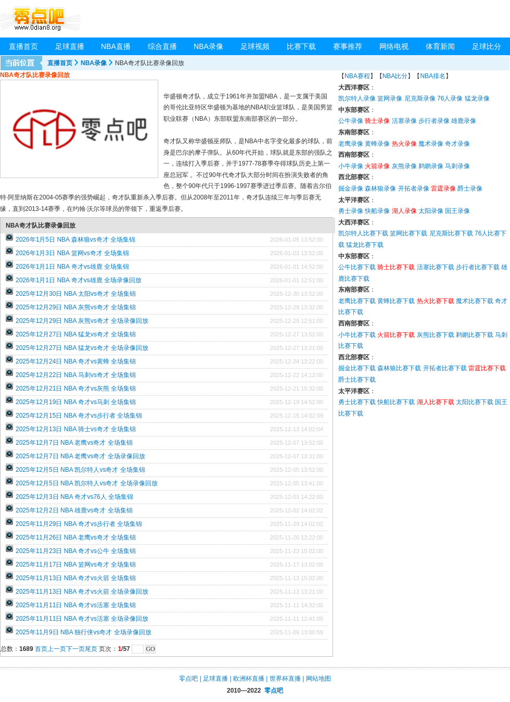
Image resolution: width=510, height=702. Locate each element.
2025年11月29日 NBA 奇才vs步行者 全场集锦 (79, 524)
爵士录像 (469, 188)
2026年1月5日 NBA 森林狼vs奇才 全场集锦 (75, 239)
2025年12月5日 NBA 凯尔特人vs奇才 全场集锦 (80, 469)
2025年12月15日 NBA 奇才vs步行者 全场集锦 (79, 415)
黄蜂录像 (377, 143)
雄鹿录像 (463, 120)
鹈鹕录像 (430, 166)
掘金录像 (350, 188)
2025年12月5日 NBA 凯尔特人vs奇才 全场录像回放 (87, 483)
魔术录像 (430, 143)
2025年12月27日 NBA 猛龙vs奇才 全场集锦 (76, 334)
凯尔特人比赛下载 (363, 233)
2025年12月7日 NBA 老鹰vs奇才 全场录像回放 (80, 456)
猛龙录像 (477, 98)
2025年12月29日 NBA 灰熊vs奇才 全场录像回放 (82, 320)
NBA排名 (432, 76)
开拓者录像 (413, 188)
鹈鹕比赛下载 (474, 335)
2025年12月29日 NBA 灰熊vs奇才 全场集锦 (76, 307)
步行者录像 (434, 120)
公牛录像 (350, 120)
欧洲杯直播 (248, 678)
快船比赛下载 (396, 402)
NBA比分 (395, 76)
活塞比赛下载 (435, 267)
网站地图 (318, 678)
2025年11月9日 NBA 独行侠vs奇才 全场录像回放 (83, 632)
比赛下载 (301, 46)
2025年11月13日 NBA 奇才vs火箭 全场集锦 (76, 578)
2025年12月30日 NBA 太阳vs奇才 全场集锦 (76, 293)
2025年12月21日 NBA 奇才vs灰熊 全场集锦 (76, 388)
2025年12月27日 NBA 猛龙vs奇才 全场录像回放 (82, 348)
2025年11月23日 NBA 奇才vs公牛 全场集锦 (76, 551)
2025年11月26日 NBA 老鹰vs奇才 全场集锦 (76, 537)
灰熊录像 (404, 166)
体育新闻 (440, 46)
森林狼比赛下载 (399, 368)
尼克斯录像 (420, 98)
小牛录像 (350, 166)
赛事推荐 (347, 46)
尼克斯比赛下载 (451, 233)
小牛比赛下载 (357, 335)
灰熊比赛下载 (435, 335)
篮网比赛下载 (408, 233)
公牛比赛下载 (357, 267)
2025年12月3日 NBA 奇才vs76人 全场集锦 (74, 496)
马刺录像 (457, 166)
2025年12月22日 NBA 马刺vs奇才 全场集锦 (76, 375)
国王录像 (457, 211)
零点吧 (188, 678)
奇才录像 (457, 143)
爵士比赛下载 (357, 379)
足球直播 (69, 46)
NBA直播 (116, 46)
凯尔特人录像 (357, 98)
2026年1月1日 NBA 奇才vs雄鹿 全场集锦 (72, 266)
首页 (41, 649)
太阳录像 (430, 211)
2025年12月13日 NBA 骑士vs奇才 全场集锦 (76, 429)
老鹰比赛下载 (357, 301)
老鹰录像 (350, 143)
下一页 (75, 649)
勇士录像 (350, 211)
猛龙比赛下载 (365, 244)
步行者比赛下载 (478, 267)
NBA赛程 (357, 76)
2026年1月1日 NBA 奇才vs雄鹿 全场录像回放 (79, 280)
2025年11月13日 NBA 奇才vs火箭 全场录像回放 (82, 591)
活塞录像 (404, 120)
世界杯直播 (285, 678)
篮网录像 (389, 98)
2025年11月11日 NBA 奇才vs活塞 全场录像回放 (82, 618)
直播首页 (23, 46)
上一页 (56, 649)
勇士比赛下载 (357, 402)
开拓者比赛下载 (445, 368)
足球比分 (486, 46)
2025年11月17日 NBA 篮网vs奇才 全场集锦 (76, 564)
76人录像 (450, 98)
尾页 (91, 649)
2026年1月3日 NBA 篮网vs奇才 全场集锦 (72, 253)
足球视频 (255, 46)
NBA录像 (208, 46)
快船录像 (377, 211)
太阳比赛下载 (474, 402)
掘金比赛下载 (357, 368)
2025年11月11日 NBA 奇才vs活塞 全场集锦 (76, 605)
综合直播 (162, 46)
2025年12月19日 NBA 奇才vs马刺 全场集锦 (76, 402)
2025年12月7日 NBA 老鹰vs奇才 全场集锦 (74, 442)
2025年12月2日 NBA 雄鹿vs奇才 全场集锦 (74, 510)
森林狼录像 (380, 188)
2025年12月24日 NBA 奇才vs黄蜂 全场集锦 (76, 361)
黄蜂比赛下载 (396, 301)
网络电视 (394, 46)
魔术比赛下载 (474, 301)
